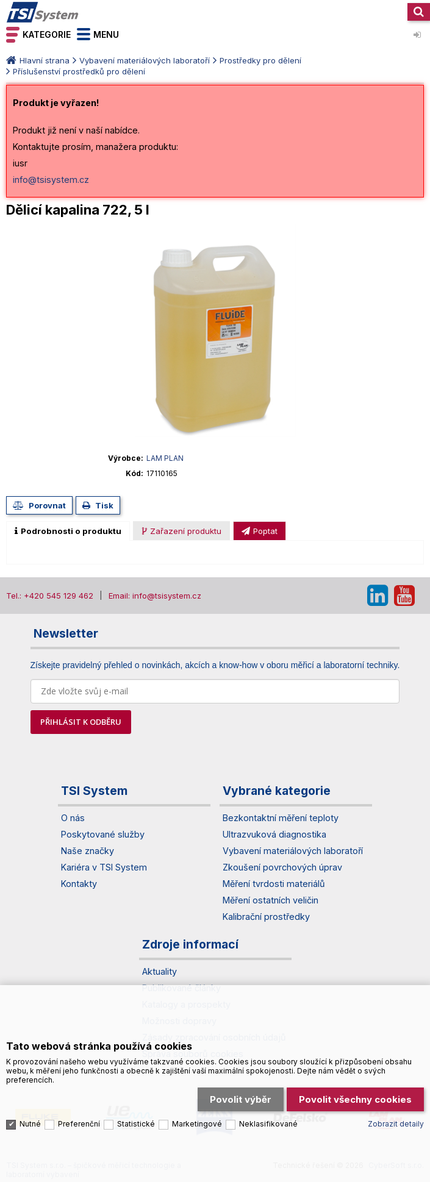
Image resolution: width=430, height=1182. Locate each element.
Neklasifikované (268, 1123)
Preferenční (79, 1123)
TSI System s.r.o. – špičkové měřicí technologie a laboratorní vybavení (42, 12)
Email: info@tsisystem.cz (155, 595)
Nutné (30, 1123)
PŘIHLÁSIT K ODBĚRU (80, 721)
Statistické (136, 1123)
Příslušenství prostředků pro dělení (79, 71)
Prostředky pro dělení (260, 60)
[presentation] (68, 531)
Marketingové (197, 1123)
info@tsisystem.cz (51, 179)
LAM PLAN (165, 458)
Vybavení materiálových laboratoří (144, 60)
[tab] (68, 531)
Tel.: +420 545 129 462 (49, 595)
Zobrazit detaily (396, 1123)
